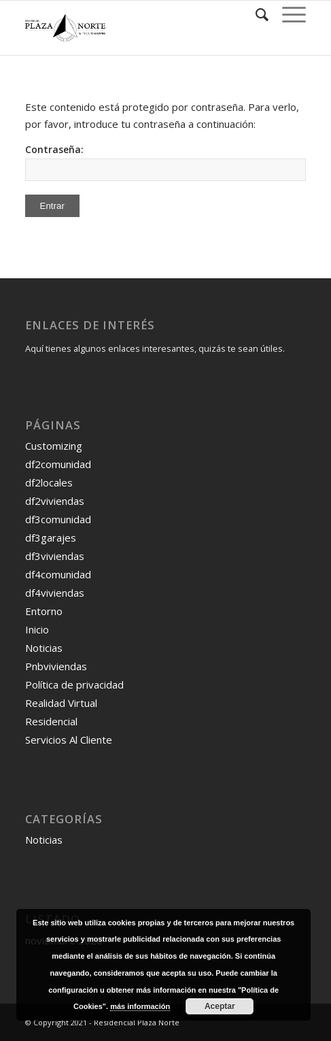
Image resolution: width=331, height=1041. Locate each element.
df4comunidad (58, 574)
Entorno (44, 611)
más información (140, 1006)
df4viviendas (54, 592)
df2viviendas (54, 501)
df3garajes (50, 537)
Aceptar (220, 1006)
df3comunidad (58, 519)
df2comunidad (58, 464)
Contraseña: (166, 162)
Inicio (37, 629)
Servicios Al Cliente (68, 739)
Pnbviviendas (56, 666)
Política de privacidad (74, 684)
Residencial (51, 721)
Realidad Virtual (61, 703)
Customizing (53, 445)
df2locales (49, 482)
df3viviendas (54, 556)
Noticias (44, 648)
